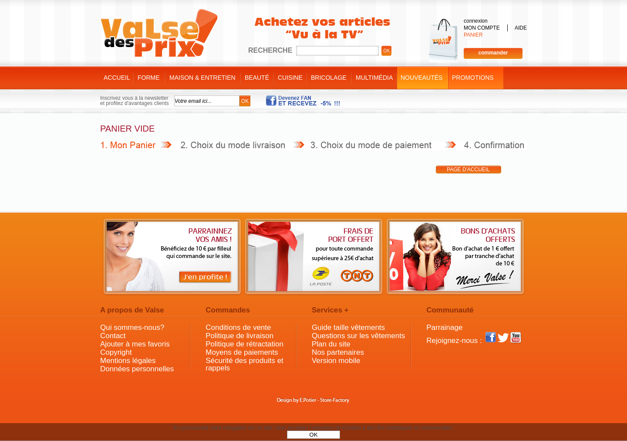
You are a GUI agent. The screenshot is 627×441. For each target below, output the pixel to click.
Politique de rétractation (244, 344)
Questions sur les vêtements (358, 336)
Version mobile (336, 360)
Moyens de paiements (242, 352)
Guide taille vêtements (348, 327)
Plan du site (331, 344)
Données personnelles (137, 369)
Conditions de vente (238, 327)
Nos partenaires (338, 352)
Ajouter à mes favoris (135, 344)
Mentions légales (128, 360)
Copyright (116, 352)
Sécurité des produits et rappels (244, 364)
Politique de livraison (239, 336)
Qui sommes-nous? (132, 327)
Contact (113, 336)
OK (313, 434)
